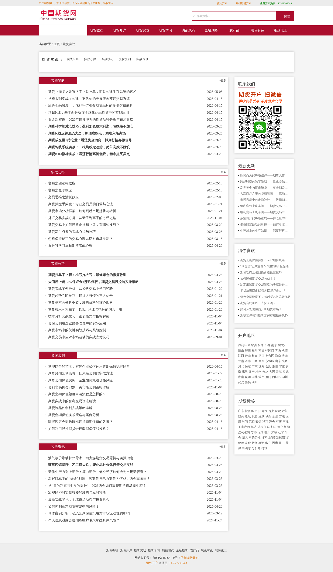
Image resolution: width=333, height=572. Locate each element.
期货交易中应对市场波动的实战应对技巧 (78, 337)
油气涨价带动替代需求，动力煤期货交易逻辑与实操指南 (90, 458)
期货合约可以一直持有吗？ (258, 303)
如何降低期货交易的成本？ (258, 278)
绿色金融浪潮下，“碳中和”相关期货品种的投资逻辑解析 (90, 105)
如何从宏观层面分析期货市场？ (261, 309)
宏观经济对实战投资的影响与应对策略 (77, 492)
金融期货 (211, 30)
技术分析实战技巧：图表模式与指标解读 (78, 316)
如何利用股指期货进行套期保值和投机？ (78, 428)
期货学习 (165, 30)
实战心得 (90, 59)
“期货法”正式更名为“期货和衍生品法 (264, 266)
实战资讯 (142, 59)
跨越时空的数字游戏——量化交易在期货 (265, 181)
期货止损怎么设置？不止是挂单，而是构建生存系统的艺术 (92, 91)
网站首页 (63, 30)
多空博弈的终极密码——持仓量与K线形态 (265, 218)
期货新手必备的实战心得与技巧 (72, 232)
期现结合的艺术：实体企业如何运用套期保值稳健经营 (89, 366)
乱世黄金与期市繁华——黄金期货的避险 (265, 187)
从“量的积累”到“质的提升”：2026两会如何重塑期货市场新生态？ (97, 485)
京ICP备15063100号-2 (166, 557)
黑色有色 (257, 30)
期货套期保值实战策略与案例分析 (73, 415)
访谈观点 (188, 30)
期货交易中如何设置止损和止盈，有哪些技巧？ (84, 225)
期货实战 (142, 30)
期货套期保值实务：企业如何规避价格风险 (80, 380)
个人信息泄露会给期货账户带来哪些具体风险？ (84, 520)
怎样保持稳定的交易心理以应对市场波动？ (80, 239)
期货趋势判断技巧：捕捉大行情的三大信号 (80, 295)
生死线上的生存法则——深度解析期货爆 (265, 230)
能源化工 (280, 30)
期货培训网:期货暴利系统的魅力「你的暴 (265, 290)
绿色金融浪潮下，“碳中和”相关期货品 (265, 297)
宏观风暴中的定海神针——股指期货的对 (265, 199)
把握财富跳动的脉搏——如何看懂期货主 (265, 224)
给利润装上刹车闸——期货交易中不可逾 (265, 206)
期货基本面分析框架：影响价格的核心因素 (80, 302)
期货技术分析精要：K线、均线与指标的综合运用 (85, 309)
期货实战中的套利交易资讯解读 (72, 401)
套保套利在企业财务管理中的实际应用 (77, 323)
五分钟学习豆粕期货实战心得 (70, 245)
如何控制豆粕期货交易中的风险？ (73, 506)
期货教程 (96, 30)
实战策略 (73, 59)
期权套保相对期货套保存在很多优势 (264, 315)
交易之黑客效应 (60, 190)
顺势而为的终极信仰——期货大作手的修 (265, 175)
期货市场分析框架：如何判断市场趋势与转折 (82, 211)
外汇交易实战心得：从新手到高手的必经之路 (82, 218)
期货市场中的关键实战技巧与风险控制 (77, 330)
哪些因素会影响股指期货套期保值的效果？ (80, 421)
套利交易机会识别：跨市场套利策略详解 (78, 387)
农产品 (234, 30)
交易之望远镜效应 (61, 183)
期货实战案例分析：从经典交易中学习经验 (80, 288)
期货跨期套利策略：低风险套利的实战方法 (80, 373)
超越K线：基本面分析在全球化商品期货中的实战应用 (88, 112)
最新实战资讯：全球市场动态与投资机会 (78, 499)
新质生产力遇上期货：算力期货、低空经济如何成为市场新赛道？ (97, 472)
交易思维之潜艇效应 (63, 197)
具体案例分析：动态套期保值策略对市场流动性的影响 (89, 513)
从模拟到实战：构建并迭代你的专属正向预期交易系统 (89, 99)
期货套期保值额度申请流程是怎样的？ (77, 394)
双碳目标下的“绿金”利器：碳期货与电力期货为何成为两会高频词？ (99, 478)
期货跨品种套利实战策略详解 (70, 408)
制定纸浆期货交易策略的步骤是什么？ (265, 284)
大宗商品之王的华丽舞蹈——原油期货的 (265, 193)
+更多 (222, 80)
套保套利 (125, 59)
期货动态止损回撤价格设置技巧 (261, 272)
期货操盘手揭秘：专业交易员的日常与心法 (80, 204)
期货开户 (119, 30)
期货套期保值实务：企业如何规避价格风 (265, 260)
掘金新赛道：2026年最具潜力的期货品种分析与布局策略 (90, 119)
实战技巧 (107, 59)
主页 (57, 44)
